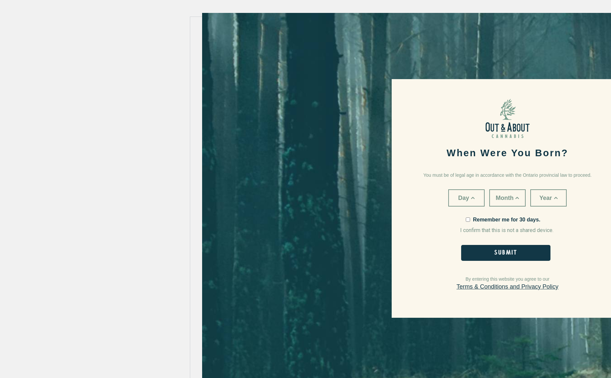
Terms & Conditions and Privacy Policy (507, 286)
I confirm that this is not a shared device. (506, 225)
